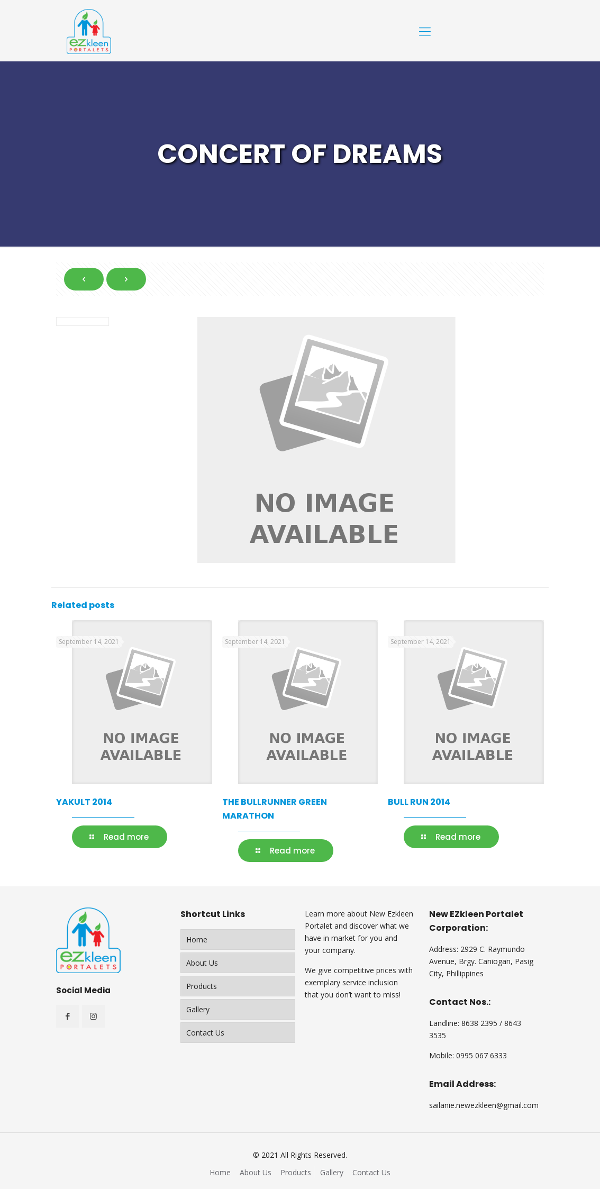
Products (201, 986)
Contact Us (205, 1033)
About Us (202, 963)
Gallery (198, 1009)
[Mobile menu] (425, 31)
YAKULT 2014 (84, 802)
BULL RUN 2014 (419, 802)
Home (196, 939)
